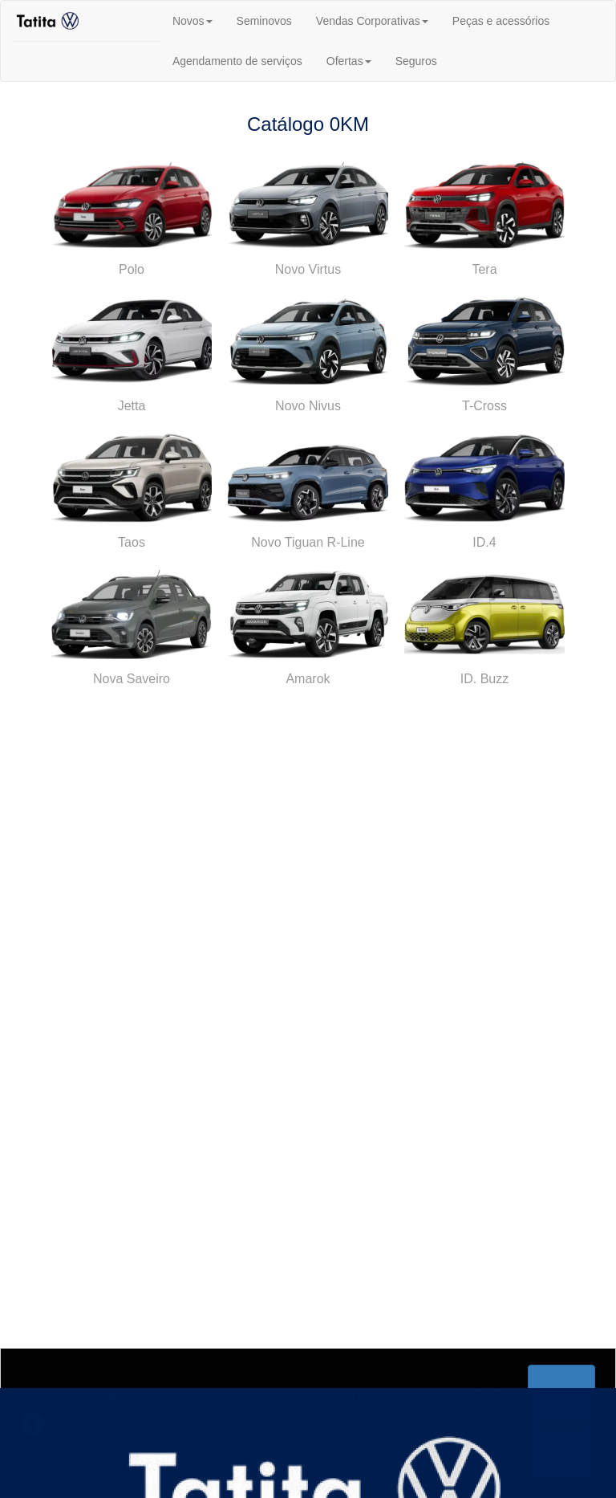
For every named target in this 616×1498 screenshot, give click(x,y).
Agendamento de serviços (237, 61)
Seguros (416, 61)
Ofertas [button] (348, 61)
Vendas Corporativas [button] (372, 20)
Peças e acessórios (500, 20)
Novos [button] (192, 20)
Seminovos (264, 20)
